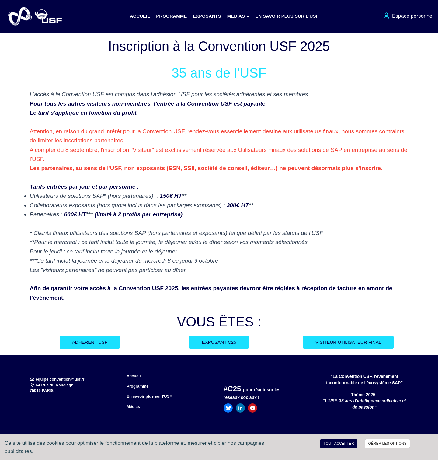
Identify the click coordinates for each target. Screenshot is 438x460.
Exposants (207, 16)
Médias (133, 406)
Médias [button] (238, 16)
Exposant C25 (219, 342)
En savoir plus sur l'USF (286, 16)
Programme (171, 16)
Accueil (140, 16)
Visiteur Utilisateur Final (348, 342)
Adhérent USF (89, 342)
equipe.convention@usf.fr (57, 379)
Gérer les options (387, 443)
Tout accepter (338, 443)
